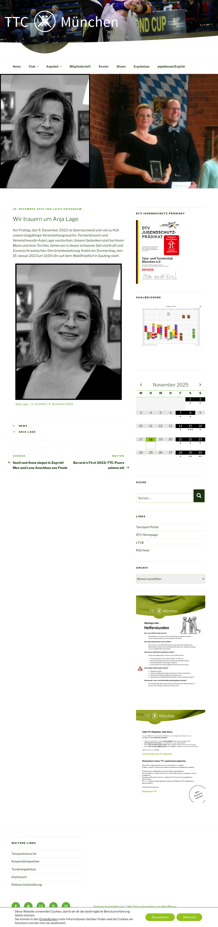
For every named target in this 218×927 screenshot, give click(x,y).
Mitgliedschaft (80, 66)
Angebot (54, 66)
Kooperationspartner (25, 861)
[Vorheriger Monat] (141, 384)
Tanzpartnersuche (23, 853)
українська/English (171, 66)
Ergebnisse (141, 66)
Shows (121, 66)
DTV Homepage (147, 534)
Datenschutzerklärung (26, 884)
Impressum (19, 877)
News (17, 66)
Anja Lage (27, 431)
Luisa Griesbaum (67, 209)
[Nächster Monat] (200, 384)
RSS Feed (142, 550)
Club (34, 66)
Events (103, 66)
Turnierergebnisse (23, 869)
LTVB (140, 542)
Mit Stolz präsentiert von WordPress (151, 906)
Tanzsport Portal (147, 527)
